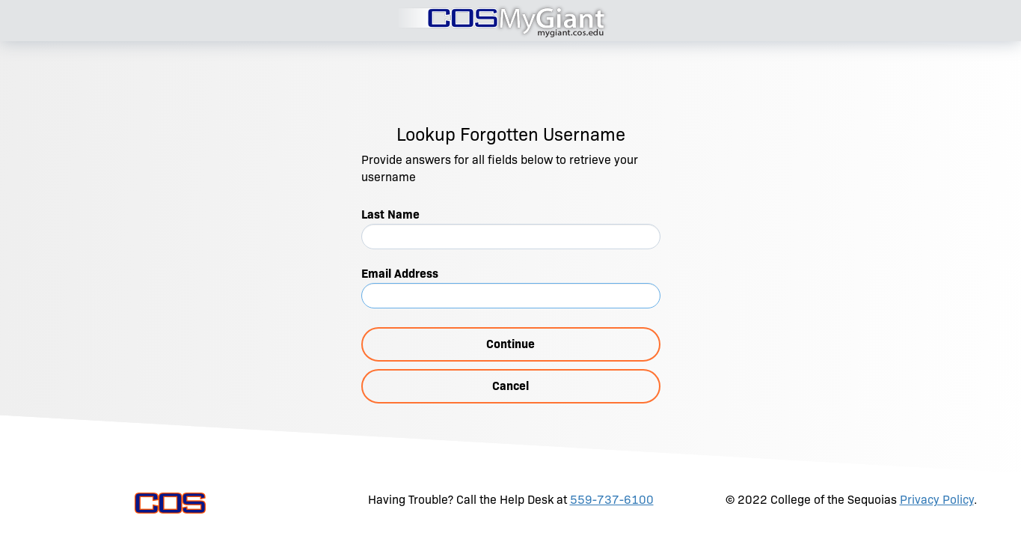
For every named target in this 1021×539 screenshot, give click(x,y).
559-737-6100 (612, 500)
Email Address (399, 274)
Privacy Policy (937, 500)
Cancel (510, 386)
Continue (510, 344)
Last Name (390, 214)
